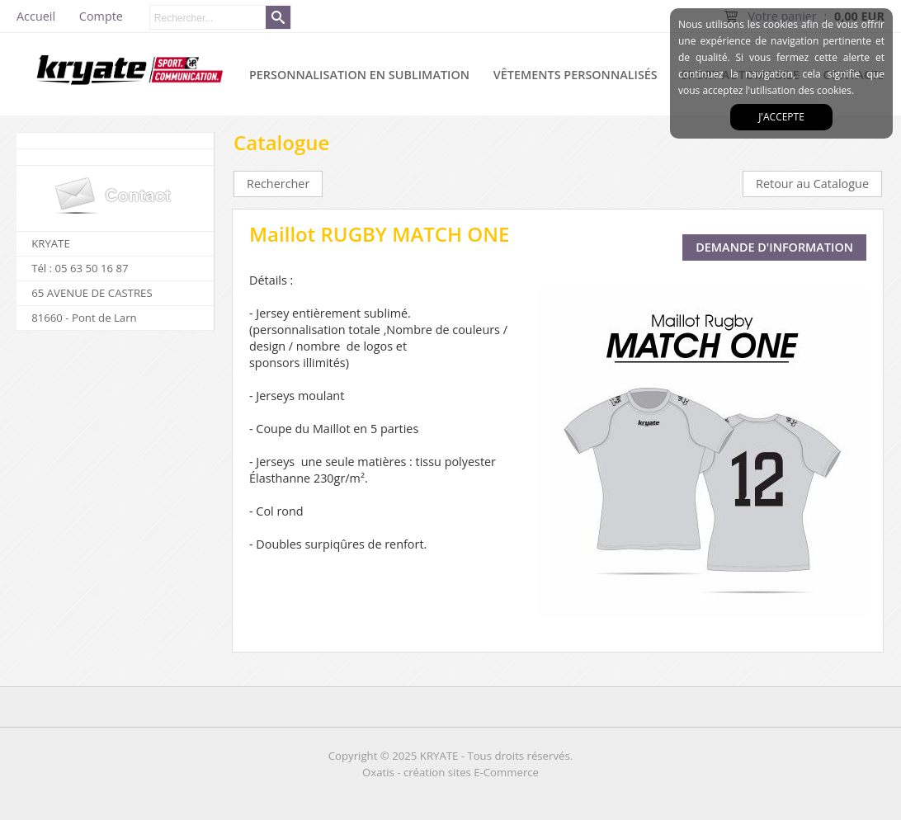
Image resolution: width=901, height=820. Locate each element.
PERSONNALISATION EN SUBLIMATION (359, 74)
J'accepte (781, 117)
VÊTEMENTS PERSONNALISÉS (575, 74)
